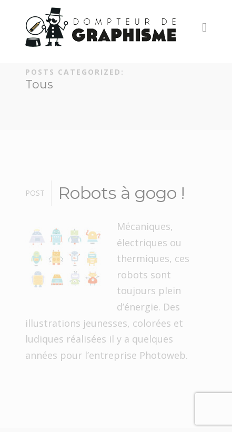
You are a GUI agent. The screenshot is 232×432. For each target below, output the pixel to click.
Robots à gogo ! (121, 193)
